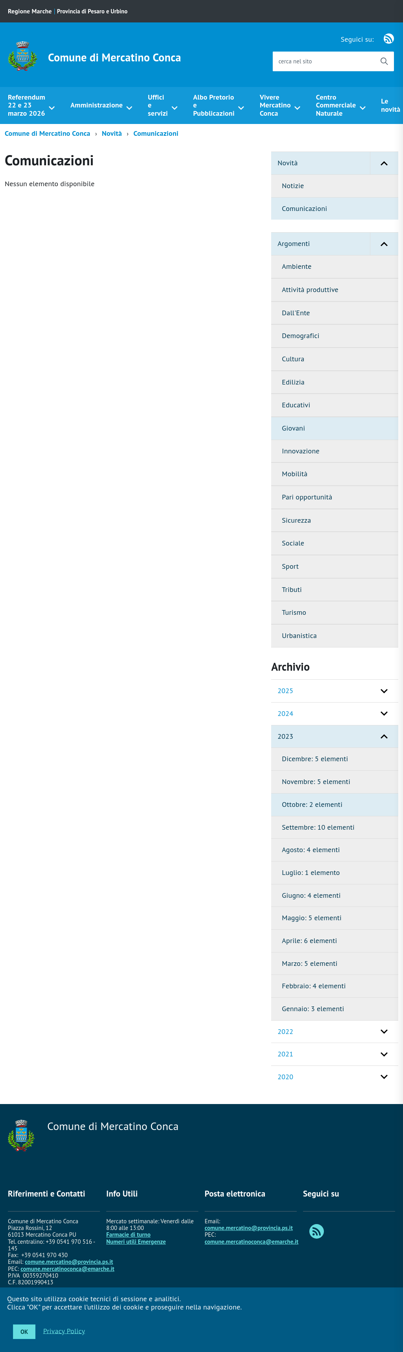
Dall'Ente (296, 312)
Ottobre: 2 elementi (312, 804)
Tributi (292, 589)
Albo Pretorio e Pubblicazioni (214, 105)
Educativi (296, 404)
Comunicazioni (155, 133)
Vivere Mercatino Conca (275, 105)
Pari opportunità (307, 496)
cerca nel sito (295, 61)
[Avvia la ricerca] (384, 61)
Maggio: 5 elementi (312, 917)
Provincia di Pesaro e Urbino (92, 11)
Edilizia (293, 382)
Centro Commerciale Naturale (336, 105)
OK (24, 1331)
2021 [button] (285, 1053)
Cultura (293, 358)
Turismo (294, 612)
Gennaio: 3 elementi (313, 1008)
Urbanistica (299, 635)
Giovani (293, 428)
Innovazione (300, 450)
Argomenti (337, 244)
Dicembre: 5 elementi (315, 758)
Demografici (300, 335)
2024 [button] (285, 713)
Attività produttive (310, 289)
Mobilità (294, 473)
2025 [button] (285, 690)
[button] (384, 163)
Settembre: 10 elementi (318, 827)
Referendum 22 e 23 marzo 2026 (26, 105)
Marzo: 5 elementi (309, 963)
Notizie (293, 185)
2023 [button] (285, 736)
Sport (290, 566)
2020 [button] (285, 1076)
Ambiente (296, 266)
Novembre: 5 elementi (316, 781)
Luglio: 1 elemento (311, 872)
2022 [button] (285, 1031)
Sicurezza (296, 520)
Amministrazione (96, 104)
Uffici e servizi (158, 105)
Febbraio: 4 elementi (314, 985)
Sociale (293, 542)
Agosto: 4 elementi (311, 849)
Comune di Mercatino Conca (114, 57)
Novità (112, 133)
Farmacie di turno (128, 1234)
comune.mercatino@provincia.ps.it (69, 1261)
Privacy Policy (64, 1330)
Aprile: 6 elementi (309, 940)
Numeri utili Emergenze (136, 1241)
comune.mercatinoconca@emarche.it (67, 1268)
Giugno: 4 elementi (311, 895)
